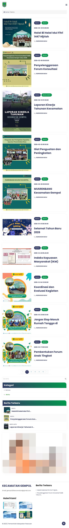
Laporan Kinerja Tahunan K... (22, 427)
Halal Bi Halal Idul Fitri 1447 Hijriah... (47, 490)
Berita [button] (8, 395)
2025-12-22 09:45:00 (41, 253)
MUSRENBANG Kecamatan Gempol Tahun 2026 (47, 192)
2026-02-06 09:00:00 (41, 60)
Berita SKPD (46, 95)
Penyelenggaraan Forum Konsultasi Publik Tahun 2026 (46, 69)
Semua (7, 390)
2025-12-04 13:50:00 (41, 282)
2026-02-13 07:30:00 (41, 100)
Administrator (41, 41)
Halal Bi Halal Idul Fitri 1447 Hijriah (48, 34)
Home (6, 12)
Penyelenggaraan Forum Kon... (23, 419)
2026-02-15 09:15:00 (41, 144)
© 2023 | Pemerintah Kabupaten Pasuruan (17, 524)
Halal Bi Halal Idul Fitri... (21, 411)
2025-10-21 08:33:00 (41, 315)
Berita (37, 23)
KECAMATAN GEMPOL (16, 486)
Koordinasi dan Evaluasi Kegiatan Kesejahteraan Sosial (48, 290)
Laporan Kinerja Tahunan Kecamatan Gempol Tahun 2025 (48, 108)
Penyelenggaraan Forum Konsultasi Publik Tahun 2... (49, 494)
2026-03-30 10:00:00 (41, 28)
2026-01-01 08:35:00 (41, 224)
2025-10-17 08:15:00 (41, 347)
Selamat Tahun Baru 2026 (47, 230)
